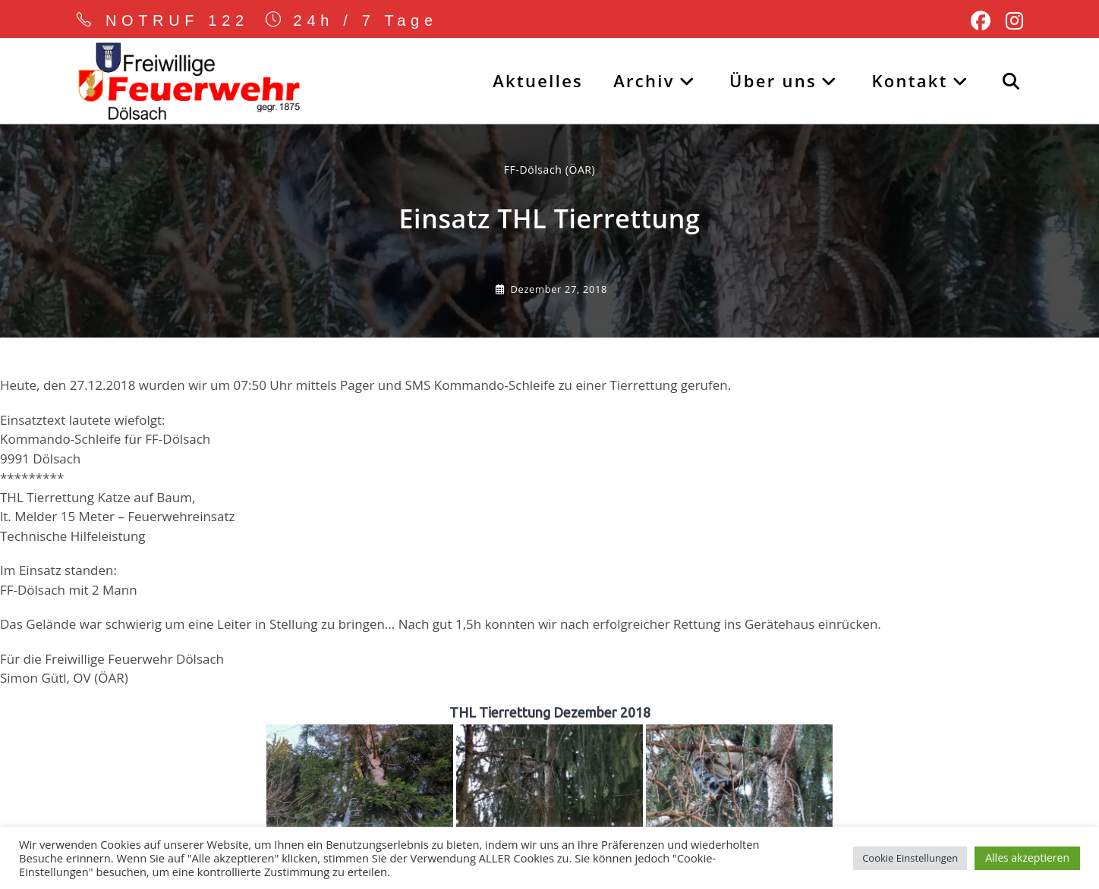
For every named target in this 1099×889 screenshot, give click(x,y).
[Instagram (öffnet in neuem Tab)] (1010, 21)
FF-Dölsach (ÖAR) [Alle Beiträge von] (550, 171)
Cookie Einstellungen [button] (910, 858)
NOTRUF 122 (177, 20)
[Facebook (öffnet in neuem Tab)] (980, 21)
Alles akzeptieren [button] (1027, 857)
